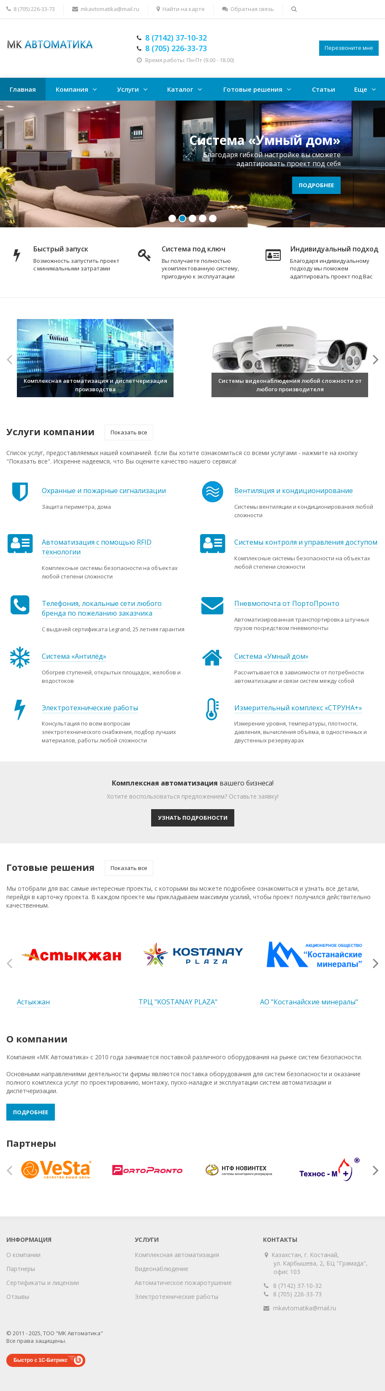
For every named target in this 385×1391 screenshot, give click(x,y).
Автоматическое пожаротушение (183, 1283)
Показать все (129, 432)
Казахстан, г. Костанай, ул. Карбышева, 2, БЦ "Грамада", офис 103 (321, 1263)
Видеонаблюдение (161, 1269)
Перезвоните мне (349, 48)
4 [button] (202, 218)
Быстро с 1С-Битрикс (41, 1360)
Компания (72, 89)
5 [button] (213, 218)
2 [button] (182, 218)
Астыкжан (33, 1001)
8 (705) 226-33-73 (297, 1294)
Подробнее (316, 185)
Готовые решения (252, 89)
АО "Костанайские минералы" (309, 1001)
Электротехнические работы (176, 1297)
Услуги (128, 89)
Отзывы (17, 1297)
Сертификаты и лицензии (42, 1283)
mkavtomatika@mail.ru (304, 1308)
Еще (360, 89)
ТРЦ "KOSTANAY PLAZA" (177, 1001)
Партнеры (20, 1269)
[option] (192, 164)
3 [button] (192, 218)
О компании (23, 1255)
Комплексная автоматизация (177, 1255)
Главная (23, 89)
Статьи (323, 89)
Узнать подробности (193, 817)
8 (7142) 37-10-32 (297, 1286)
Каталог (180, 89)
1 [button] (172, 218)
